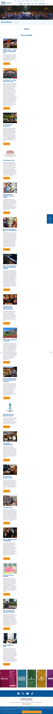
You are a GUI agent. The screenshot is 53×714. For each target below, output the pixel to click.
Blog (36, 3)
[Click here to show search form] (51, 3)
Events (28, 3)
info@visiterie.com (39, 702)
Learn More (7, 63)
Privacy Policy (24, 703)
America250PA (42, 3)
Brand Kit (29, 703)
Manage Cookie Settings (36, 711)
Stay (25, 3)
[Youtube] (27, 693)
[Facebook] (18, 693)
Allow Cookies (26, 711)
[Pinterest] (35, 693)
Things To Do (21, 4)
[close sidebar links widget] (50, 215)
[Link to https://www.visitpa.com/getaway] (26, 700)
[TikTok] (32, 693)
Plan (33, 3)
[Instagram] (23, 693)
